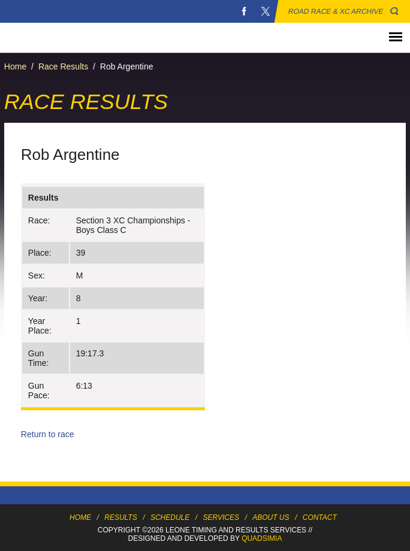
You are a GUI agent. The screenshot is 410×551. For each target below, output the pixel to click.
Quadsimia (262, 538)
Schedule (169, 517)
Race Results (63, 66)
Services (221, 517)
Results (120, 517)
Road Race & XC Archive (336, 11)
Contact (320, 517)
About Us (270, 517)
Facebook (244, 11)
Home (15, 66)
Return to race (47, 434)
